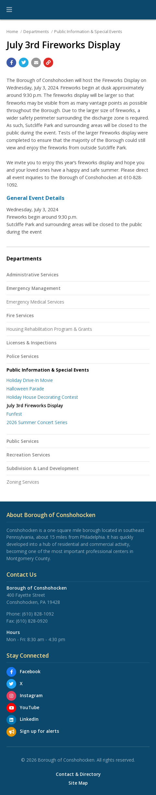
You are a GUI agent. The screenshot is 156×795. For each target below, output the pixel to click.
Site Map (78, 783)
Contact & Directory (78, 774)
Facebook (30, 671)
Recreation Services (28, 455)
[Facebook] (11, 672)
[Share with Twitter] (24, 62)
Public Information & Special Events (88, 31)
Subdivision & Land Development (42, 468)
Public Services (22, 441)
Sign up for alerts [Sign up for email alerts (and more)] (39, 731)
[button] (9, 9)
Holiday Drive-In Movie (29, 380)
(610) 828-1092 (38, 614)
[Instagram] (11, 696)
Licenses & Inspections (31, 343)
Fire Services (20, 315)
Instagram (31, 695)
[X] (11, 684)
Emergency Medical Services (35, 302)
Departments (36, 31)
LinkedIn (29, 719)
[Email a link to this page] (36, 62)
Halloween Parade (25, 389)
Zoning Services (22, 482)
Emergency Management (33, 288)
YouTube (29, 707)
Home (12, 31)
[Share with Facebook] (11, 62)
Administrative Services (32, 274)
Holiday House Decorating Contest (42, 397)
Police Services (22, 356)
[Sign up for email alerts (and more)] (11, 732)
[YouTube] (11, 708)
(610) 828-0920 (32, 621)
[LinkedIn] (11, 720)
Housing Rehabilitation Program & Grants (49, 329)
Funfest (14, 414)
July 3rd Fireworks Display (34, 405)
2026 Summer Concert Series (36, 422)
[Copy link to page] (48, 62)
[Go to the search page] (146, 10)
